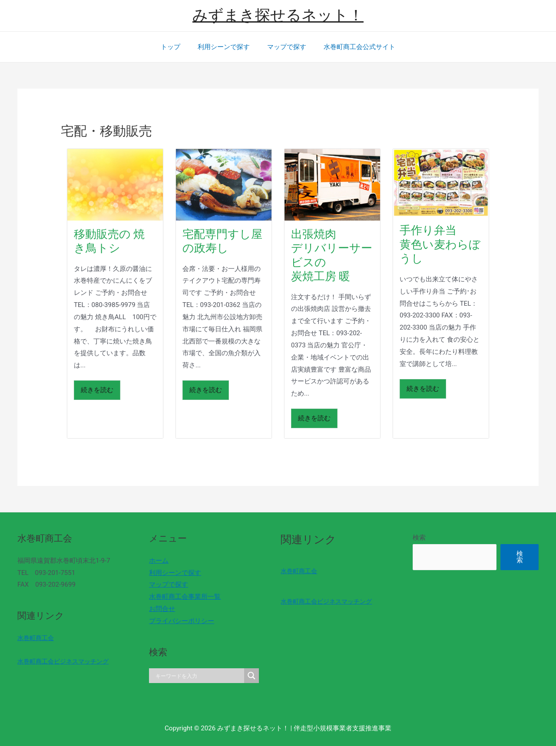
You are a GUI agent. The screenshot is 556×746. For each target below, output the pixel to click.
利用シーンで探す (226, 47)
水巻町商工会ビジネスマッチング (66, 661)
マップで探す (284, 47)
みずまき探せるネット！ (278, 15)
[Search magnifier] (246, 675)
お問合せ (159, 609)
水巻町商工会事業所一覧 (182, 597)
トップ (177, 47)
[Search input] (195, 675)
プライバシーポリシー (179, 621)
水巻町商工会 (36, 638)
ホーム (156, 560)
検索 (410, 537)
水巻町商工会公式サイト (353, 47)
